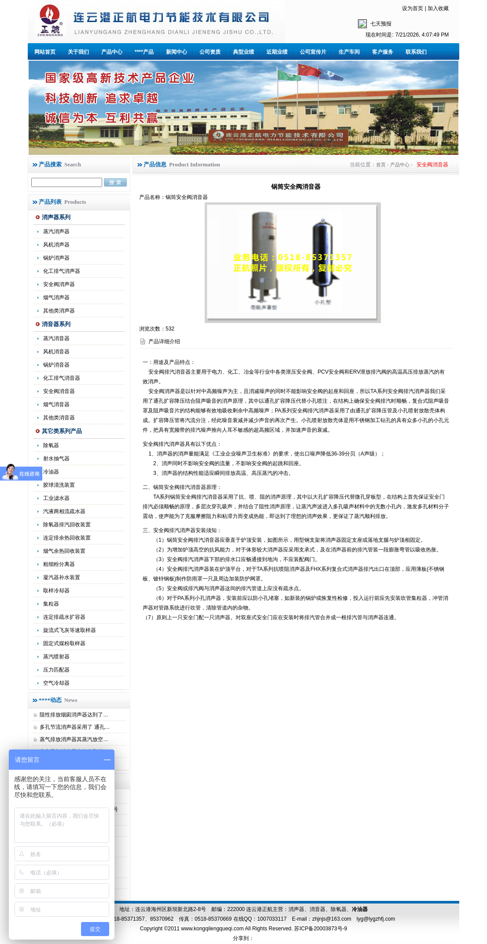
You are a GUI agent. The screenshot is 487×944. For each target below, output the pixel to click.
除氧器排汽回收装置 (67, 525)
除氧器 (51, 445)
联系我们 (416, 52)
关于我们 (78, 52)
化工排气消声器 (61, 271)
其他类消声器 (59, 311)
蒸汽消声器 (56, 231)
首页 (381, 164)
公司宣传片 (313, 52)
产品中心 (111, 52)
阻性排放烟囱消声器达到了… (74, 715)
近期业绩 (277, 52)
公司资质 (210, 52)
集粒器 (51, 604)
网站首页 (44, 52)
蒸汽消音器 (56, 338)
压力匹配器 (56, 670)
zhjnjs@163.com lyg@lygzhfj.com (353, 919)
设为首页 (412, 8)
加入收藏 (438, 8)
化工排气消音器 (61, 378)
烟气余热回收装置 (64, 551)
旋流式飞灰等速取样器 (69, 630)
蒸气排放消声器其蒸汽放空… (74, 739)
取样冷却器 (56, 591)
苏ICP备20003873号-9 (320, 929)
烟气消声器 (56, 297)
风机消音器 (56, 352)
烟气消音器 (56, 404)
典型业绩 (243, 52)
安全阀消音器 (59, 391)
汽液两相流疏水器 (64, 511)
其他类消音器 (59, 418)
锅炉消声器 (56, 258)
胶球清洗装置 (59, 485)
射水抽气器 (56, 458)
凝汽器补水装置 (61, 577)
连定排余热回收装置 (67, 538)
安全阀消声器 (59, 284)
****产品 (144, 52)
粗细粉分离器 (59, 564)
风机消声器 (56, 245)
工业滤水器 (56, 498)
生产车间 (349, 52)
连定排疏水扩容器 (64, 617)
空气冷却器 (56, 683)
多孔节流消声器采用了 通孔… (75, 727)
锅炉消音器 (56, 365)
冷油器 (360, 909)
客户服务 (382, 52)
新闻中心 (176, 52)
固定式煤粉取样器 (64, 643)
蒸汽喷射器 (56, 657)
